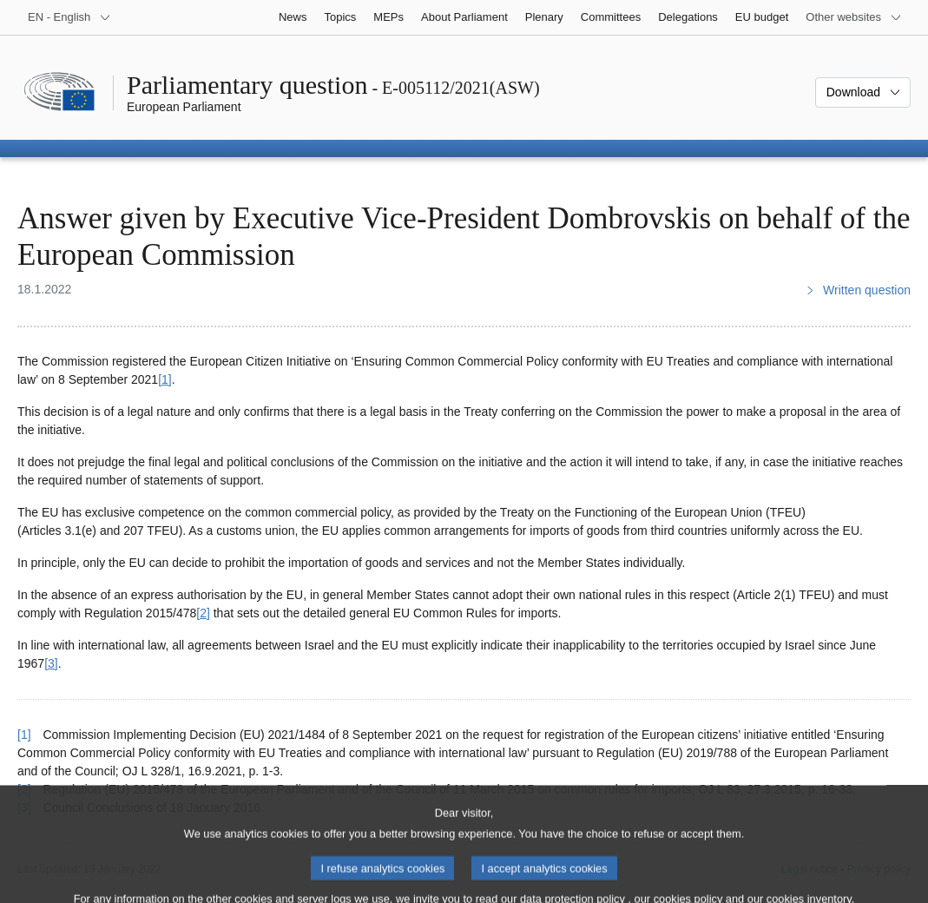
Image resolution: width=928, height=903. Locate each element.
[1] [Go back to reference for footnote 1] (24, 735)
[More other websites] (854, 17)
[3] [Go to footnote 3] (51, 663)
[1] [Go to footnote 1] (165, 379)
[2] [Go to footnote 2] (203, 613)
